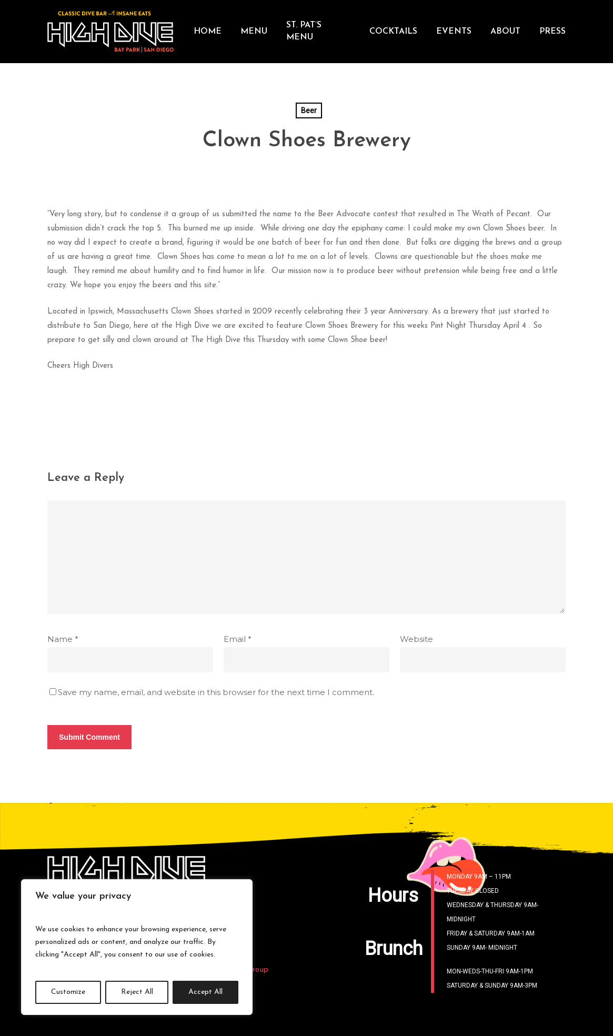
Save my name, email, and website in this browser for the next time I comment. (216, 692)
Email (238, 639)
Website (416, 639)
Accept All (205, 992)
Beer (309, 110)
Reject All (137, 992)
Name (62, 639)
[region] (137, 947)
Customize (68, 992)
